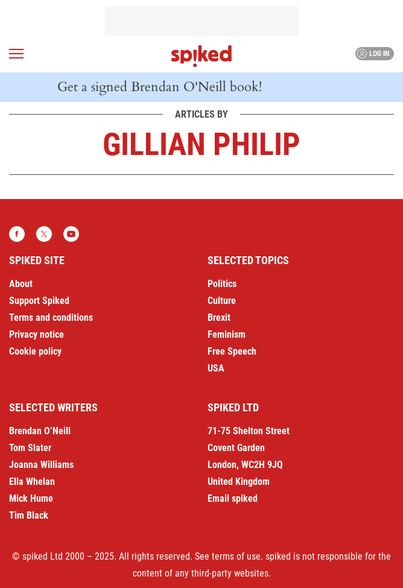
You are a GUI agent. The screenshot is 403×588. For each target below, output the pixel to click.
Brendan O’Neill (40, 431)
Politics (222, 283)
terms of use (236, 556)
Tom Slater (30, 448)
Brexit (219, 317)
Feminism (227, 334)
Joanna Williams (41, 464)
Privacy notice (36, 334)
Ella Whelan (32, 481)
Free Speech (232, 351)
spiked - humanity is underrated (201, 56)
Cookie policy (35, 351)
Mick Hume (31, 498)
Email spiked (233, 498)
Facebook (17, 234)
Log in (373, 53)
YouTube (71, 234)
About (21, 283)
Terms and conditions (51, 317)
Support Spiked (39, 300)
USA (216, 368)
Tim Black (28, 515)
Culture (222, 300)
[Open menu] (16, 54)
